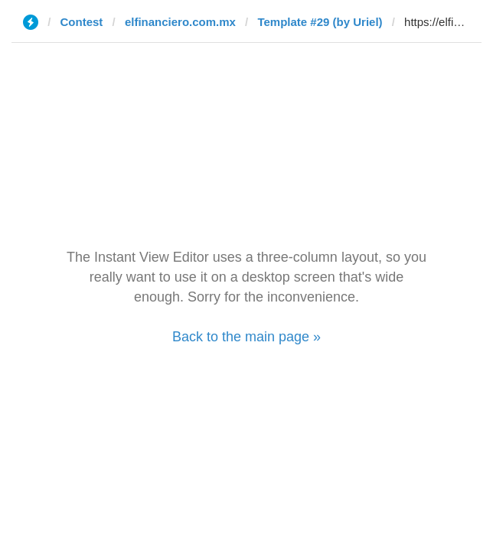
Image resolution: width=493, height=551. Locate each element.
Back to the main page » (246, 336)
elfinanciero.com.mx (180, 21)
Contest (81, 21)
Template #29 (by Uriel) (319, 21)
